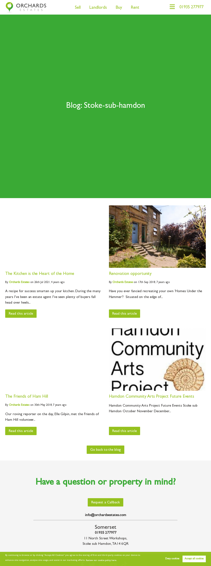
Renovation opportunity (130, 274)
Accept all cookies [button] (194, 559)
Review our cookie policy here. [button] (101, 560)
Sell (76, 8)
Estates (19, 282)
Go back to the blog (105, 450)
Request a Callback (105, 503)
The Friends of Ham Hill (26, 397)
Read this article (21, 314)
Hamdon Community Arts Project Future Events (152, 397)
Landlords (97, 8)
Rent (133, 8)
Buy (117, 8)
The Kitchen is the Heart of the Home (39, 274)
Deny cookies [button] (172, 559)
